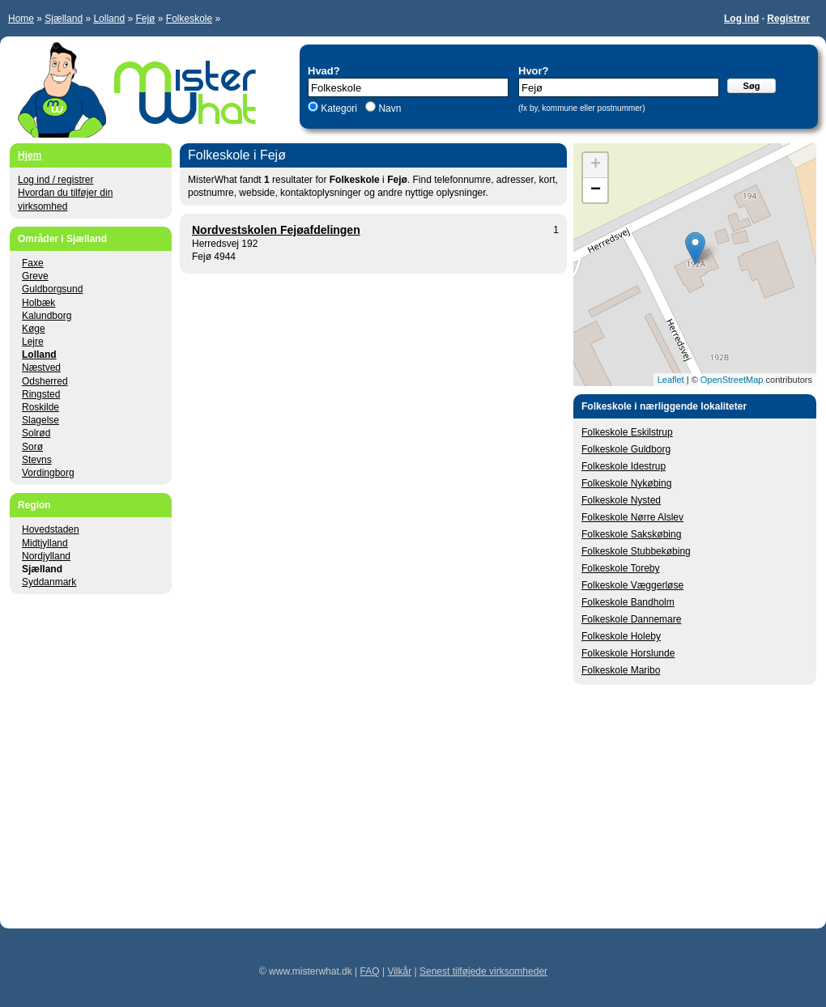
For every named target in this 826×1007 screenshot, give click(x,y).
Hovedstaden (50, 529)
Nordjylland (46, 556)
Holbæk (38, 302)
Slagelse (40, 420)
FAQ (370, 971)
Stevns (37, 459)
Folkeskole (189, 18)
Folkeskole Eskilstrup (627, 432)
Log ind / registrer (55, 179)
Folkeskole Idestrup (623, 466)
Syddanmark (49, 582)
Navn (388, 108)
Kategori (339, 108)
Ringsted (41, 394)
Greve (35, 276)
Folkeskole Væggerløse (632, 585)
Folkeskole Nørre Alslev (632, 517)
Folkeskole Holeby (621, 636)
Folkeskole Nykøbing (626, 483)
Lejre (33, 341)
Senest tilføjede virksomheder (483, 971)
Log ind (741, 18)
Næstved (41, 367)
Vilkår (399, 971)
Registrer (788, 18)
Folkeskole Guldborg (626, 449)
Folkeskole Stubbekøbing (636, 551)
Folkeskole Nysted (621, 500)
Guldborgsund (52, 289)
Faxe (33, 263)
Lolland (109, 18)
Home (21, 18)
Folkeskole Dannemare (631, 619)
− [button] (595, 190)
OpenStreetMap (732, 380)
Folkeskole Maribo (620, 670)
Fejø (145, 18)
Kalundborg (46, 315)
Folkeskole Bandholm (628, 602)
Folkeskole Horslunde (628, 653)
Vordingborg (48, 472)
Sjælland (64, 18)
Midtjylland (45, 543)
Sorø (32, 447)
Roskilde (40, 407)
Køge (33, 328)
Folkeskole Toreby (620, 568)
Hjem (29, 155)
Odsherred (45, 381)
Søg (751, 86)
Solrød (36, 433)
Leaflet (671, 380)
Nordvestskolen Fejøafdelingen (276, 229)
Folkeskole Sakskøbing (631, 534)
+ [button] (595, 165)
